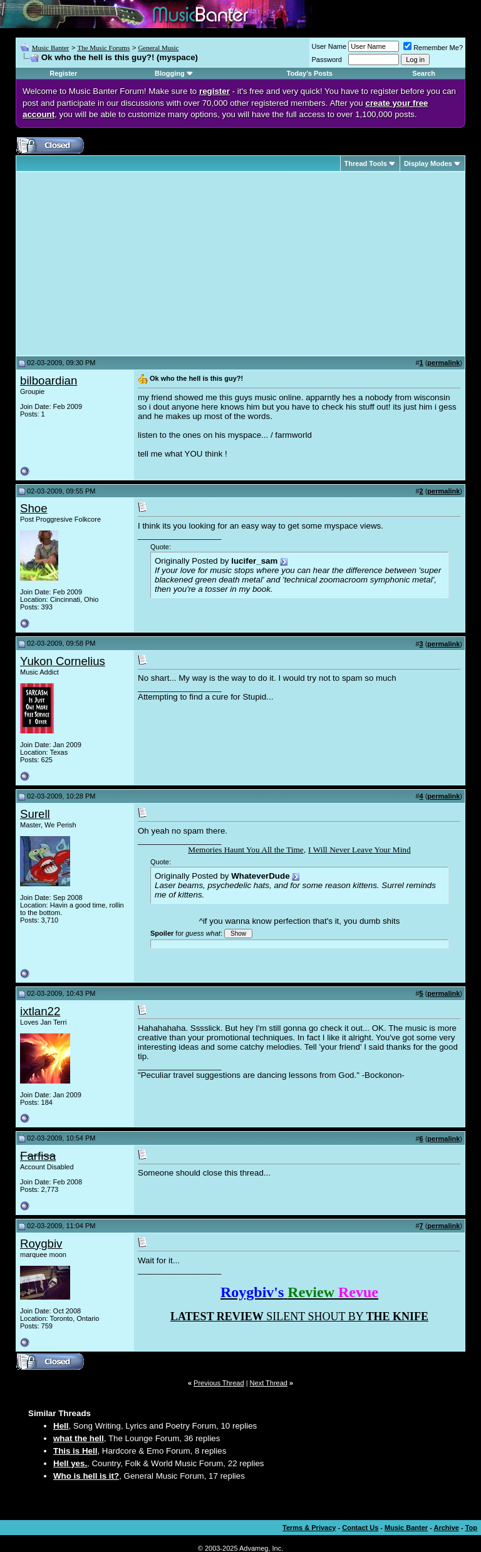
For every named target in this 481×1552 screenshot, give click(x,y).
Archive (446, 1527)
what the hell (78, 1438)
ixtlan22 (40, 1011)
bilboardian (48, 380)
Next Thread (268, 1383)
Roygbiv (41, 1243)
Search (423, 73)
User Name (329, 46)
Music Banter (51, 47)
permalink (443, 362)
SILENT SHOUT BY (299, 1316)
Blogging (170, 73)
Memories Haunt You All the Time (245, 849)
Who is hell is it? (86, 1476)
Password (327, 59)
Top (471, 1527)
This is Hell (75, 1451)
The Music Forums (103, 47)
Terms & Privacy (309, 1527)
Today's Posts (310, 73)
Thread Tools (365, 163)
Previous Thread (219, 1383)
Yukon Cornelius (62, 661)
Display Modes (428, 163)
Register (63, 73)
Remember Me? (433, 47)
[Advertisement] (125, 263)
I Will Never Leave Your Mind (359, 849)
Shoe (34, 508)
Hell (60, 1425)
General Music (158, 47)
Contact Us (360, 1527)
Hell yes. (70, 1463)
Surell (35, 813)
